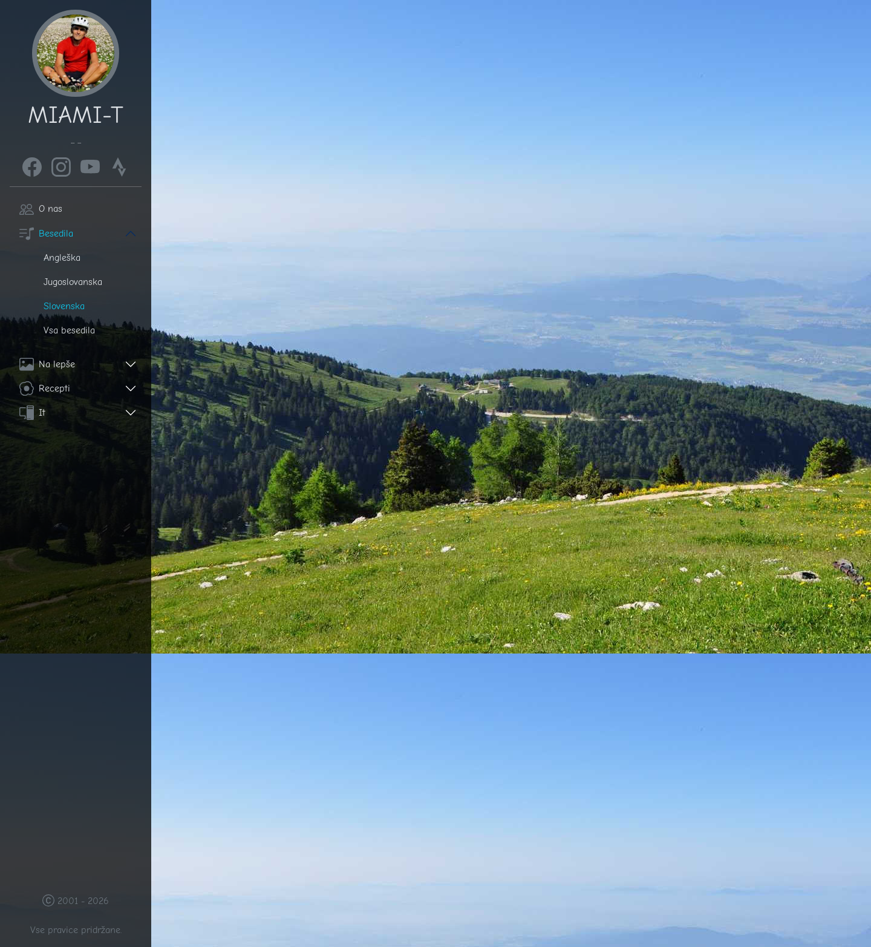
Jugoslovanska (73, 282)
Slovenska (64, 306)
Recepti (44, 388)
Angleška (62, 257)
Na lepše (47, 364)
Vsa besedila (69, 330)
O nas (40, 208)
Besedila (46, 233)
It (32, 412)
